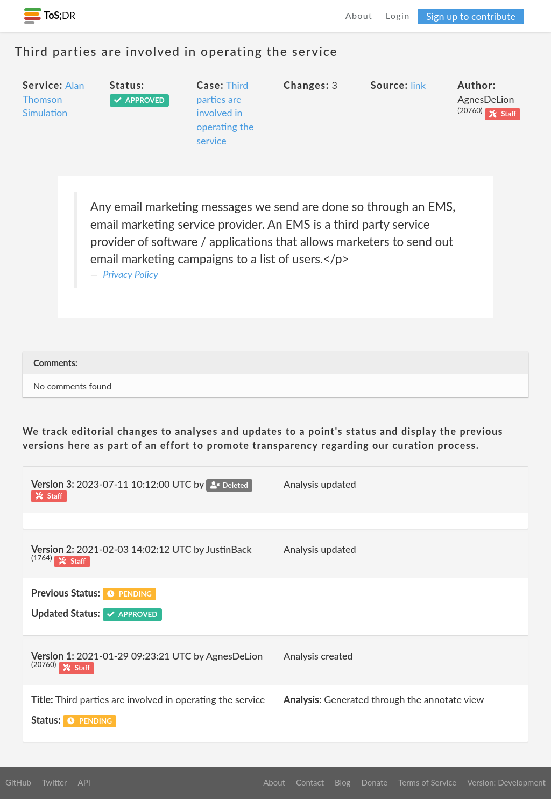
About (359, 15)
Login (398, 15)
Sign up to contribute (470, 16)
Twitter (54, 782)
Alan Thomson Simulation (53, 98)
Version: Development (506, 782)
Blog (342, 782)
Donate (374, 782)
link (418, 85)
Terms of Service (427, 782)
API (83, 782)
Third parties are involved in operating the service (224, 112)
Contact (310, 782)
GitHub (18, 782)
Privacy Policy (130, 274)
